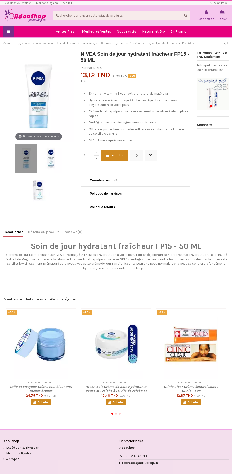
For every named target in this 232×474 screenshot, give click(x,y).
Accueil (67, 3)
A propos (12, 459)
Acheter (114, 155)
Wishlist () (219, 3)
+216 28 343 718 (135, 456)
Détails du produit (43, 232)
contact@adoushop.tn (141, 463)
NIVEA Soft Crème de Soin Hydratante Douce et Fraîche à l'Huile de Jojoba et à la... (116, 391)
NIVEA (97, 68)
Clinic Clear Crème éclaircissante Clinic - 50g (191, 389)
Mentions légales (47, 3)
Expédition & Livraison (17, 3)
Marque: (86, 68)
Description (13, 232)
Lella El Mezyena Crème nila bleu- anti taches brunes (41, 389)
